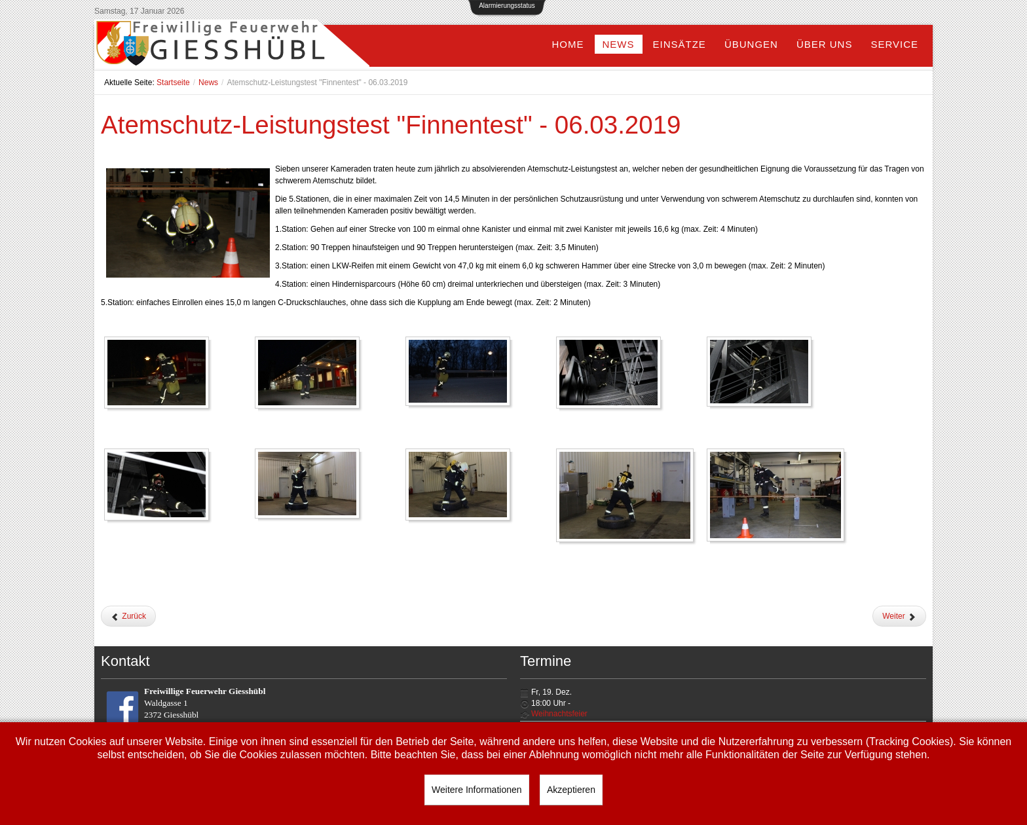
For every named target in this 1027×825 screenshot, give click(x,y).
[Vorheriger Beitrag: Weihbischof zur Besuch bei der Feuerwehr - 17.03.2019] (128, 616)
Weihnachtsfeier (559, 713)
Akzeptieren (571, 789)
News (208, 82)
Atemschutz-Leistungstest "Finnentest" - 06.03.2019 (391, 125)
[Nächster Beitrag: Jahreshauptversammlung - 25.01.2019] (899, 616)
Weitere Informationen (476, 789)
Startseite (173, 82)
